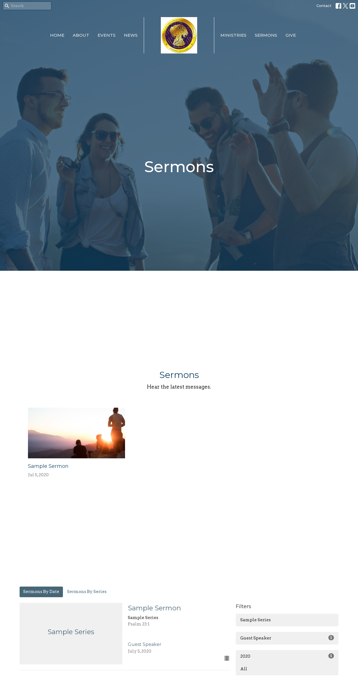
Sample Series (255, 619)
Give (291, 35)
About (81, 35)
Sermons (266, 35)
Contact (323, 5)
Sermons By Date (41, 591)
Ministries (233, 35)
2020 (287, 656)
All (243, 668)
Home (57, 35)
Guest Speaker (287, 638)
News (131, 35)
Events (107, 35)
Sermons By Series (87, 591)
